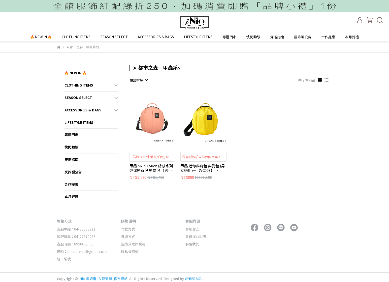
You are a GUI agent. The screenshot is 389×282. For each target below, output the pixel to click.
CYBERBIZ (193, 278)
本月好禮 (352, 36)
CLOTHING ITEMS (76, 36)
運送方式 (128, 236)
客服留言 (192, 229)
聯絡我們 (192, 243)
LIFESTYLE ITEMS (198, 36)
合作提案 (328, 36)
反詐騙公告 (302, 36)
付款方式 (128, 229)
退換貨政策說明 (133, 243)
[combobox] (138, 80)
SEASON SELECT (114, 36)
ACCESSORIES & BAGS (156, 36)
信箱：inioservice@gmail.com (82, 251)
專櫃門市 (229, 36)
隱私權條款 (129, 251)
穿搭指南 (277, 36)
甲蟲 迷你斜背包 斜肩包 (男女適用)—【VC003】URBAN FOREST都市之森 (202, 168)
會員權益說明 (195, 236)
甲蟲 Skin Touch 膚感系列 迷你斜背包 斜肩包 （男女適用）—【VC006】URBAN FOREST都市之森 (152, 168)
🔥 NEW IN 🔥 (41, 36)
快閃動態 (253, 36)
